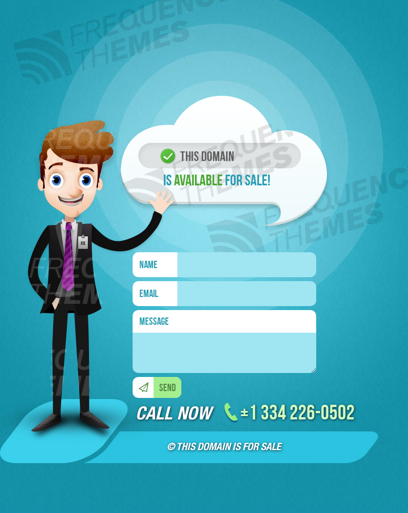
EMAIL (148, 293)
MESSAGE (154, 321)
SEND (167, 387)
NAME (148, 264)
